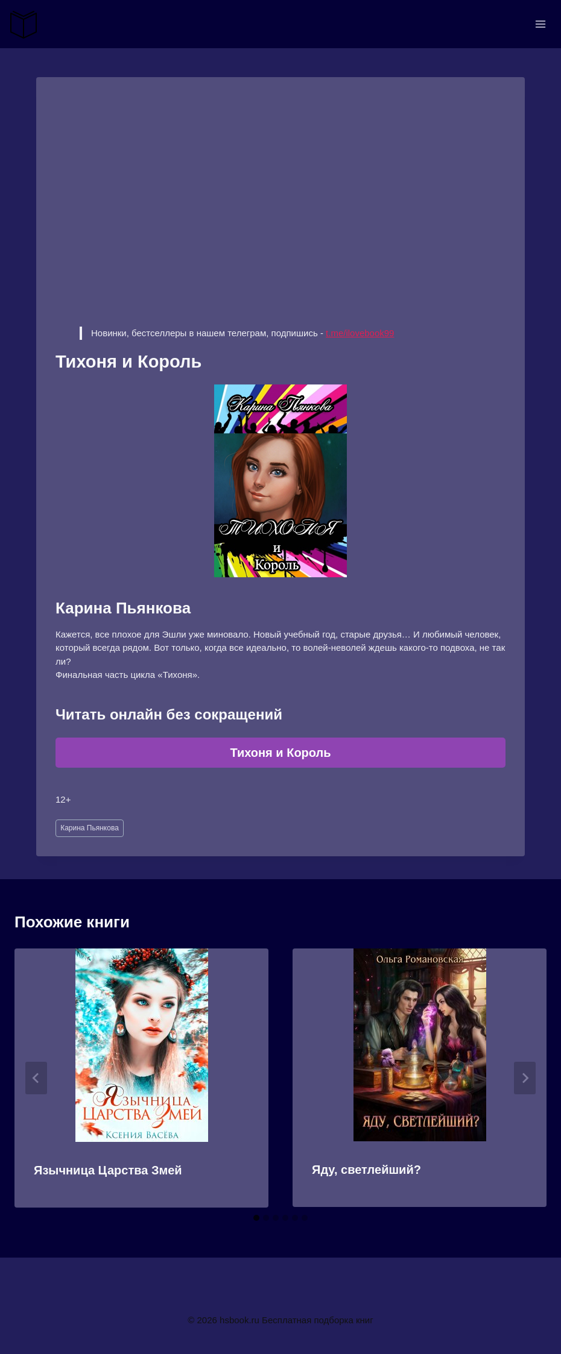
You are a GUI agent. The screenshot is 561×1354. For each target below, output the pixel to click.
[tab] (256, 1218)
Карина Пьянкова (89, 828)
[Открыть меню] (540, 23)
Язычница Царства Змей (108, 1170)
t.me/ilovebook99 (360, 333)
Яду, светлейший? (366, 1169)
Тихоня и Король (280, 752)
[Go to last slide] (36, 1078)
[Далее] (525, 1078)
